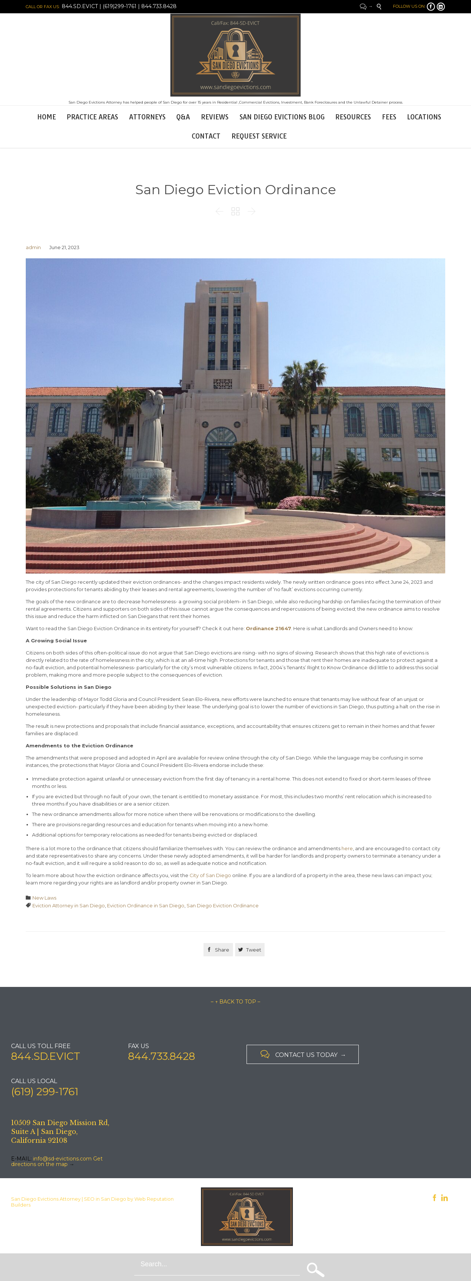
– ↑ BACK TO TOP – (235, 1001)
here (347, 848)
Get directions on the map (57, 1161)
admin (33, 247)
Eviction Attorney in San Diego (68, 905)
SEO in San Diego (105, 1199)
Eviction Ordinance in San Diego (145, 905)
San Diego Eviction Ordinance (223, 905)
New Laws (44, 898)
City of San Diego (210, 875)
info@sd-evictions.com (62, 1158)
